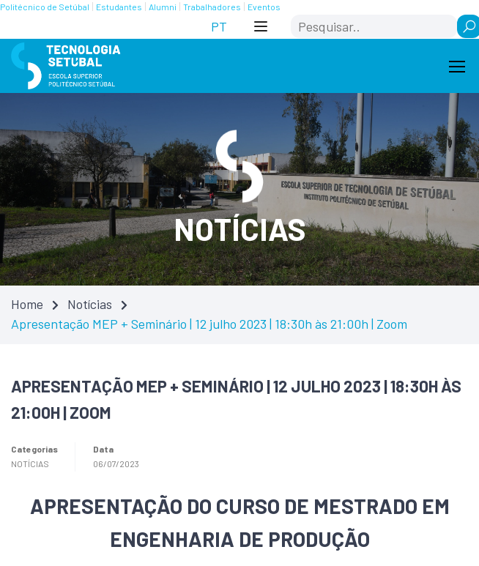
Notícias (89, 304)
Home (27, 304)
